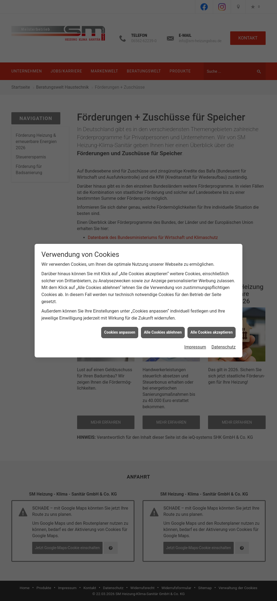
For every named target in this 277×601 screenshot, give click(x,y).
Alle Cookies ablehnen (163, 324)
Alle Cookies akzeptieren (211, 324)
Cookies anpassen (119, 324)
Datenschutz (224, 338)
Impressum (195, 338)
